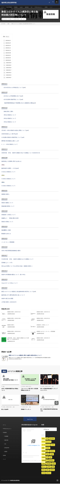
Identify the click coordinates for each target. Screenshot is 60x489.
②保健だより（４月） (7, 267)
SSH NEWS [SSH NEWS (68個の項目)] (52, 444)
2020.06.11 (7, 45)
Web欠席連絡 (10, 7)
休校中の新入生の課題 (7, 302)
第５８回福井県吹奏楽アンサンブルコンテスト (49, 394)
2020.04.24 (7, 67)
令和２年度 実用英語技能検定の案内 (10, 255)
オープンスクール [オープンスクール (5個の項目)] (46, 450)
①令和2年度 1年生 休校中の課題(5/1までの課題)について (17, 263)
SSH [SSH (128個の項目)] (47, 444)
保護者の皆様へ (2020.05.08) (13, 322)
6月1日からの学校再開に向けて (12, 100)
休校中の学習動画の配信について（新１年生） (13, 279)
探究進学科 (7, 452)
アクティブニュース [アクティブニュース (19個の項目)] (46, 447)
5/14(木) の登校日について (8, 183)
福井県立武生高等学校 (15, 485)
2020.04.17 (7, 74)
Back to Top (30, 424)
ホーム (3, 7)
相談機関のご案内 (6, 234)
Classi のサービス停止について (9, 287)
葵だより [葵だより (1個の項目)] (44, 472)
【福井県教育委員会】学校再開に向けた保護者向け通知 (18, 107)
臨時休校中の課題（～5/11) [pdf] (10, 172)
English (23, 7)
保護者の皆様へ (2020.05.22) (13, 316)
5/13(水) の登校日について (8, 190)
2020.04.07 (7, 82)
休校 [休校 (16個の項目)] (43, 453)
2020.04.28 (7, 65)
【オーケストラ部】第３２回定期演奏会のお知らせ (30, 394)
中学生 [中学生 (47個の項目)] (52, 450)
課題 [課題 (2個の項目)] (53, 472)
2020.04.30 (7, 62)
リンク (4, 10)
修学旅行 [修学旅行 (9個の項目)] (52, 456)
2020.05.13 (7, 55)
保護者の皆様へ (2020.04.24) (13, 335)
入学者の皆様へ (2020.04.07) (8, 306)
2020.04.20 (7, 72)
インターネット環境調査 (7, 246)
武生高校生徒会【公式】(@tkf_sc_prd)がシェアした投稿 (36, 465)
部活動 (23, 390)
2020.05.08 (7, 57)
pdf (24, 91)
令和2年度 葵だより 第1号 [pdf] (9, 138)
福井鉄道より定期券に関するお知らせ (11, 165)
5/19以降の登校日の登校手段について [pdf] (12, 141)
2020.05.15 (7, 52)
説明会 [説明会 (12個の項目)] (49, 472)
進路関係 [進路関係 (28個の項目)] (52, 475)
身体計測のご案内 (8, 115)
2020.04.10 (7, 79)
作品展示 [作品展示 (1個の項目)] (48, 453)
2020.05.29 (7, 47)
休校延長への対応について (8, 219)
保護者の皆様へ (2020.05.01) (43, 322)
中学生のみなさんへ (42, 7)
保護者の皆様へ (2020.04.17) (43, 342)
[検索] (48, 434)
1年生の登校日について (10, 126)
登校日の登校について (7, 226)
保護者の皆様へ (17, 23)
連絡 (11, 23)
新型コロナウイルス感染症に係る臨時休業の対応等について (17, 296)
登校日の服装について (7, 207)
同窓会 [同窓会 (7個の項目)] (43, 459)
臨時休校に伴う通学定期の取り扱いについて (13, 299)
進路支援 (29, 7)
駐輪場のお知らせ (6, 238)
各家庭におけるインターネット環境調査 (46, 335)
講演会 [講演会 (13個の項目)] (43, 475)
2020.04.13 (7, 77)
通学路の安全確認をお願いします (10, 145)
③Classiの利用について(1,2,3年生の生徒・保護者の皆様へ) (16, 270)
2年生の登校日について (10, 122)
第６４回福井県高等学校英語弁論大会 (49, 415)
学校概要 (6, 441)
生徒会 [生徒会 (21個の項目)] (53, 468)
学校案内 (17, 7)
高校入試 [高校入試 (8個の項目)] (48, 478)
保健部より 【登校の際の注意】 (10, 222)
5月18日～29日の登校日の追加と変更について (13, 134)
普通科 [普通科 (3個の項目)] (43, 468)
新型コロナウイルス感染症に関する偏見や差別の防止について (25, 359)
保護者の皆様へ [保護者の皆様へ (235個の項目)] (45, 456)
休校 (24, 23)
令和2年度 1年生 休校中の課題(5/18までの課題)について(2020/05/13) (20, 157)
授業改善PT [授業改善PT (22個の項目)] (44, 465)
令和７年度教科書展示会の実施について (10, 394)
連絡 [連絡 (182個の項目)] (48, 475)
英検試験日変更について (7, 210)
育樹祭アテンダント (27, 414)
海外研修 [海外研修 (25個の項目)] (48, 468)
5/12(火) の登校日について (8, 176)
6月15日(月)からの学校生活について (13, 91)
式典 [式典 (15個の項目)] (50, 462)
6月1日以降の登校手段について (12, 103)
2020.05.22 (7, 50)
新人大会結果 (5, 414)
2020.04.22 (7, 69)
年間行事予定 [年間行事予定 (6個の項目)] (45, 462)
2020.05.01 (7, 60)
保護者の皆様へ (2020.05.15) (43, 316)
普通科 (5, 456)
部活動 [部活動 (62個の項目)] (43, 478)
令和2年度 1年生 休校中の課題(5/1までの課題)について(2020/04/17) (18, 343)
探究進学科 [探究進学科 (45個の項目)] (51, 465)
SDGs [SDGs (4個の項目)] (43, 444)
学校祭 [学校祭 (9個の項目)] (51, 459)
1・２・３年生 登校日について (9, 148)
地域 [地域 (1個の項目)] (48, 459)
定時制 (50, 7)
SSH (35, 7)
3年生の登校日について (10, 119)
